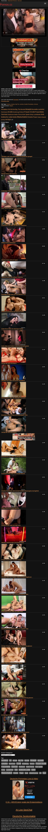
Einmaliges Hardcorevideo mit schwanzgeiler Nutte (14, 415)
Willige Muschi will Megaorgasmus (10, 508)
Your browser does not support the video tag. (24, 23)
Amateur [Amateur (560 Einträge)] (4, 109)
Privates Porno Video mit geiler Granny (11, 559)
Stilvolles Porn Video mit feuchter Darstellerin (13, 380)
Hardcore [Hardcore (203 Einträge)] (11, 114)
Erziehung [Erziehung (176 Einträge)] (16, 112)
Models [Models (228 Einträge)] (30, 117)
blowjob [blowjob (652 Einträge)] (28, 109)
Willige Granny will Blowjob (8, 242)
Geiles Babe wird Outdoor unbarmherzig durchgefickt (15, 346)
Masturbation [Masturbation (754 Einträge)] (22, 117)
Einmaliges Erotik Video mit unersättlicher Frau (13, 294)
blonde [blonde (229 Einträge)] (23, 109)
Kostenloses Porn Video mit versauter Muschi (13, 473)
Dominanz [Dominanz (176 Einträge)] (4, 112)
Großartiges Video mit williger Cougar (11, 191)
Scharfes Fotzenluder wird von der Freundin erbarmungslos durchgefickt (20, 491)
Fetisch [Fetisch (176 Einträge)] (21, 112)
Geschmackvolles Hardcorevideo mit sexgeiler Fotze (14, 628)
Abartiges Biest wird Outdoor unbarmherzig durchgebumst (16, 577)
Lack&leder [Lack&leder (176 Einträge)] (37, 114)
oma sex (20, 0)
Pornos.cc (6, 4)
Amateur (9, 104)
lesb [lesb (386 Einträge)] (42, 114)
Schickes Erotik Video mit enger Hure (11, 525)
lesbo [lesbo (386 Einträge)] (15, 117)
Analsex (13, 104)
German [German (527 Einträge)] (4, 114)
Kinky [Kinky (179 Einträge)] (31, 114)
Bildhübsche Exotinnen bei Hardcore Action (12, 311)
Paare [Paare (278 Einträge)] (35, 117)
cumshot (22, 104)
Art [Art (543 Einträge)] (9, 109)
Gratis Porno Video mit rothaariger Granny (12, 328)
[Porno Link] (24, 42)
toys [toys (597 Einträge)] (9, 119)
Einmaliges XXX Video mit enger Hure (11, 680)
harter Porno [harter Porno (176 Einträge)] (18, 114)
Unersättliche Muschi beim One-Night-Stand (12, 139)
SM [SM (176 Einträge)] (6, 119)
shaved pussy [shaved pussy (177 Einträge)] (33, 773)
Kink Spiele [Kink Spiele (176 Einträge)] (25, 114)
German (36, 104)
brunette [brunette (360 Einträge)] (35, 109)
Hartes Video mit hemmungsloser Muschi (11, 663)
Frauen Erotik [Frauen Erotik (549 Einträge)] (29, 112)
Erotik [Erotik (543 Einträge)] (10, 112)
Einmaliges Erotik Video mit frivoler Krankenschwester (15, 732)
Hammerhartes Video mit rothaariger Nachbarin (13, 397)
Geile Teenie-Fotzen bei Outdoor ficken (11, 208)
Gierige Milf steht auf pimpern (9, 363)
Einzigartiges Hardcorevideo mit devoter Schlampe (14, 715)
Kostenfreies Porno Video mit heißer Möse (12, 611)
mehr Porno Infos (5, 96)
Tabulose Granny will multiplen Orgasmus (12, 277)
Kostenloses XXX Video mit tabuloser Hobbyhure (13, 225)
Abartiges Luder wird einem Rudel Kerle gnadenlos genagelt (16, 156)
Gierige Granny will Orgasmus (9, 173)
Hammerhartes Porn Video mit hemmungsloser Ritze (14, 594)
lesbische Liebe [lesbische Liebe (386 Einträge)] (6, 117)
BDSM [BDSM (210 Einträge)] (13, 109)
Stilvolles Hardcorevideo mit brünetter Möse (12, 542)
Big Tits (17, 104)
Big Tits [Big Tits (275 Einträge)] (17, 109)
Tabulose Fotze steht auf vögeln (9, 260)
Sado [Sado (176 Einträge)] (39, 117)
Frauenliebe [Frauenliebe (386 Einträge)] (39, 112)
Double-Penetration (29, 104)
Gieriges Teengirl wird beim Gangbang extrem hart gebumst (16, 646)
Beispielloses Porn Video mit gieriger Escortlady (13, 456)
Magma (11, 105)
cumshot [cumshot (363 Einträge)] (41, 109)
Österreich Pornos (12, 0)
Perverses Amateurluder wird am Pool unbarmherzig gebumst (17, 697)
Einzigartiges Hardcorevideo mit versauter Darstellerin (15, 749)
